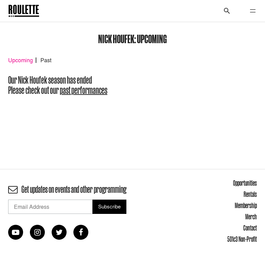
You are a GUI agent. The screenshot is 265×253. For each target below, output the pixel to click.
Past (45, 60)
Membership (246, 205)
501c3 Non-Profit (242, 239)
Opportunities (245, 183)
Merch (251, 216)
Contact (250, 227)
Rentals (250, 194)
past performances (83, 90)
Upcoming (20, 60)
